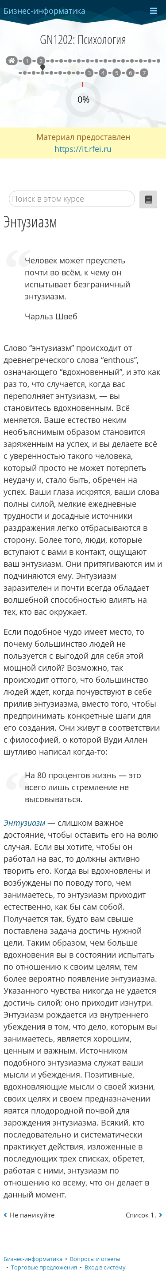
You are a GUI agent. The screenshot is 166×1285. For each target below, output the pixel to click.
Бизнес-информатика (33, 1259)
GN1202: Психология (83, 39)
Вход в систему (105, 1267)
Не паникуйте (32, 1214)
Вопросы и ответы (95, 1259)
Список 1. (141, 1214)
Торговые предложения (44, 1267)
